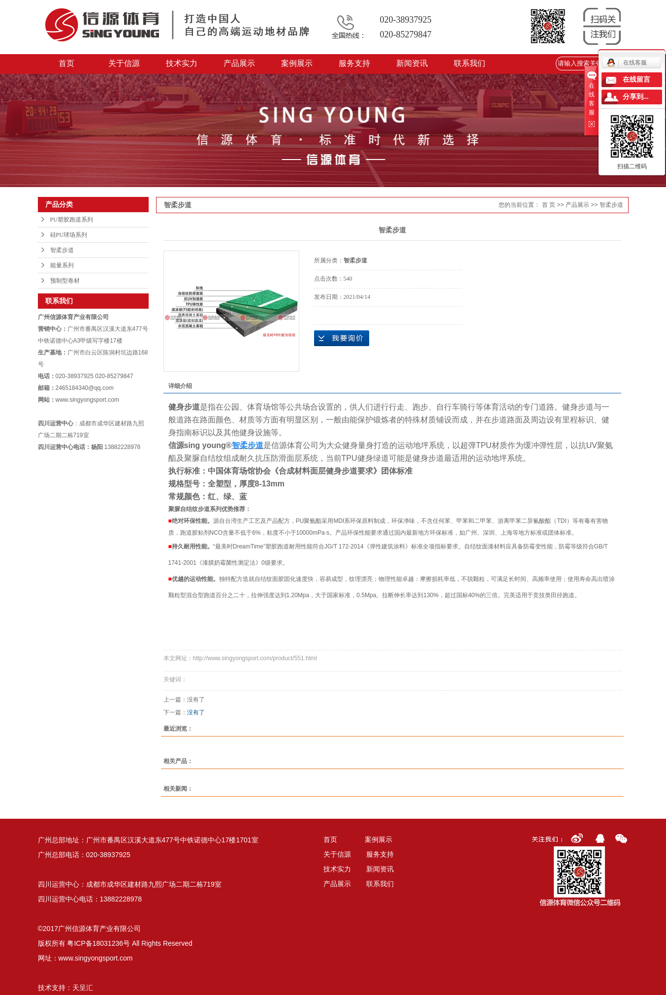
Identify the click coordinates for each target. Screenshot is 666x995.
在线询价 (341, 338)
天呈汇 (82, 988)
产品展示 (239, 63)
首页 (66, 63)
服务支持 (354, 63)
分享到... (636, 96)
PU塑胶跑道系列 (71, 219)
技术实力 (181, 63)
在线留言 (636, 79)
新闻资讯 (412, 63)
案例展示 (297, 63)
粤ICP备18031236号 (98, 943)
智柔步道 (62, 250)
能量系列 (62, 265)
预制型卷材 (65, 280)
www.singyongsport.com (96, 958)
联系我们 (469, 63)
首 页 (548, 204)
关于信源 (124, 63)
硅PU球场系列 (68, 234)
